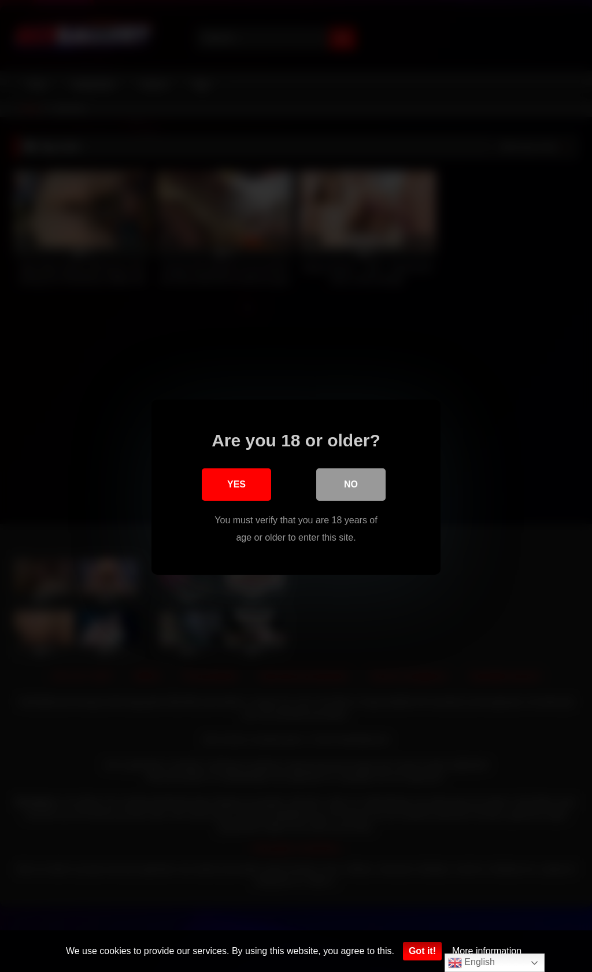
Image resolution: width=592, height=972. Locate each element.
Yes (236, 483)
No (351, 483)
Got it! (422, 951)
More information (486, 951)
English (471, 963)
